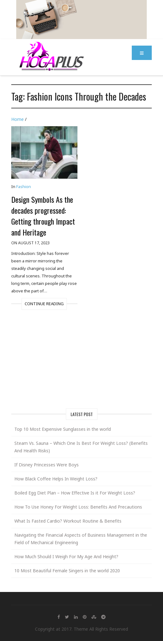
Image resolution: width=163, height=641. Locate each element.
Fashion (23, 186)
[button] (142, 53)
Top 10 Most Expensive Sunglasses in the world (62, 429)
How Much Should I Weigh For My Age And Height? (66, 556)
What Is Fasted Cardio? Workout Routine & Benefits (67, 521)
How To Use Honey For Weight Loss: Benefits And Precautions (78, 507)
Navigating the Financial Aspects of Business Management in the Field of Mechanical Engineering (80, 538)
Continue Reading (44, 303)
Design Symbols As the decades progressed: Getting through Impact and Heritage (43, 216)
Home (17, 119)
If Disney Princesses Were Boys (46, 465)
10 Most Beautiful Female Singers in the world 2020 (67, 571)
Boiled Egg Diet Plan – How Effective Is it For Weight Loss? (74, 493)
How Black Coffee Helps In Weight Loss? (55, 479)
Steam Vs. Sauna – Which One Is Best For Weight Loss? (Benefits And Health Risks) (81, 447)
